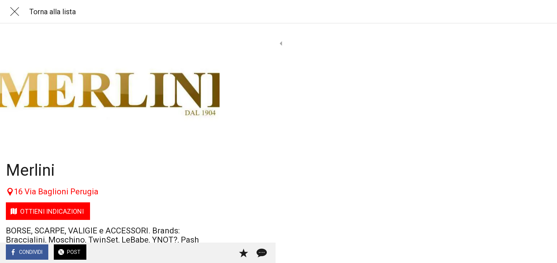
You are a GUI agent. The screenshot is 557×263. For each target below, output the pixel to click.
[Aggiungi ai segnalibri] (187, 253)
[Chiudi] (14, 11)
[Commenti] (205, 253)
